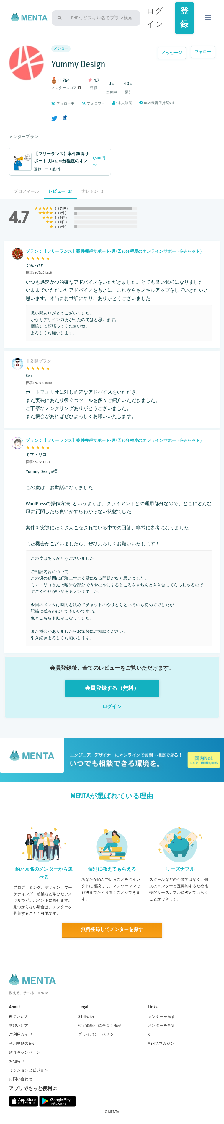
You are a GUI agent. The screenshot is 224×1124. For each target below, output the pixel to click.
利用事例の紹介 (22, 1044)
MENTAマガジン (161, 1044)
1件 (62, 213)
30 (53, 103)
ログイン (112, 706)
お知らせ (16, 1061)
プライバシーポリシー (97, 1034)
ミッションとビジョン (28, 1070)
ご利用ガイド (20, 1034)
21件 (63, 208)
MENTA (113, 1112)
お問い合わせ (20, 1079)
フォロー (202, 52)
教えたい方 (18, 1017)
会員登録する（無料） (112, 688)
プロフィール (26, 191)
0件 (63, 218)
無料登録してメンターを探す (112, 929)
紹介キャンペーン (24, 1052)
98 (84, 103)
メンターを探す (161, 1017)
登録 (184, 18)
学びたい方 (18, 1026)
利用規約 (86, 1017)
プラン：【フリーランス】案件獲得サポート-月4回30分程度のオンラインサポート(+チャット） (115, 251)
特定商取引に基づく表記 (99, 1026)
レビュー (60, 191)
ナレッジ (92, 191)
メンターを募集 (161, 1026)
